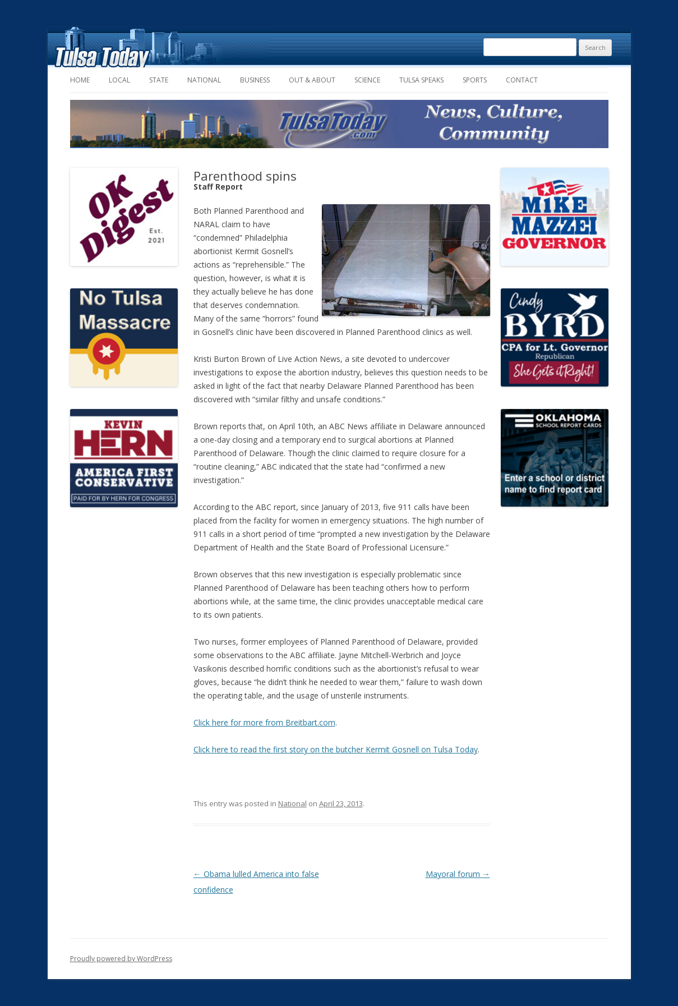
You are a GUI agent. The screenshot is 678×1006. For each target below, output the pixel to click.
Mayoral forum (458, 874)
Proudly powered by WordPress (121, 958)
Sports (475, 80)
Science (367, 80)
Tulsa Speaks (421, 80)
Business (255, 80)
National (204, 80)
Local (119, 80)
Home (80, 80)
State (158, 80)
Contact (522, 80)
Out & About (312, 80)
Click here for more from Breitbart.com (264, 722)
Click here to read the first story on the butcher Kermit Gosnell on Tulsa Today (335, 749)
